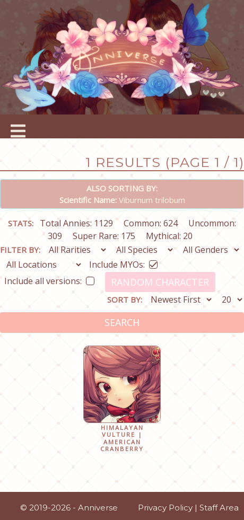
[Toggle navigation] (18, 127)
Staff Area (219, 508)
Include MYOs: (123, 263)
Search (122, 322)
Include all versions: (49, 279)
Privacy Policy (165, 508)
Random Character (160, 282)
